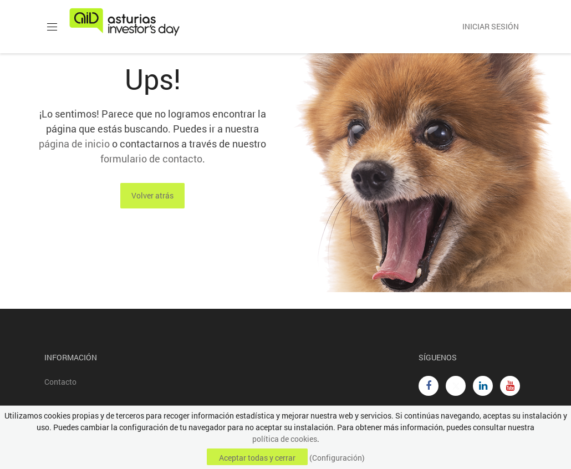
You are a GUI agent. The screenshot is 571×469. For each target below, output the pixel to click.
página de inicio (74, 143)
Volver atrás (152, 195)
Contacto (60, 381)
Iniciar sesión (490, 26)
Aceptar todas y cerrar (257, 457)
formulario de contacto (151, 158)
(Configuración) (337, 457)
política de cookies (284, 439)
